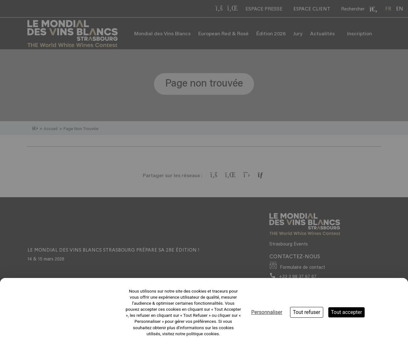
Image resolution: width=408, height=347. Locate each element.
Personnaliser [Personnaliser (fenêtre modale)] (266, 312)
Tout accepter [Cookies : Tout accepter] (346, 312)
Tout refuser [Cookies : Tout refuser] (306, 312)
